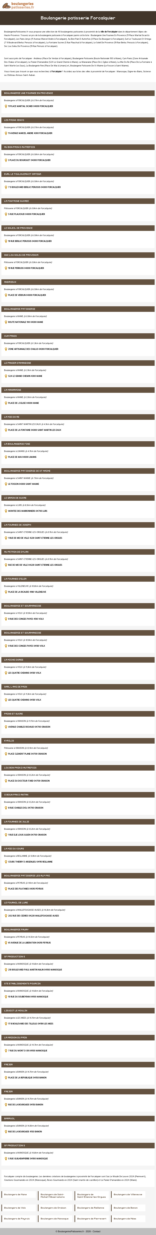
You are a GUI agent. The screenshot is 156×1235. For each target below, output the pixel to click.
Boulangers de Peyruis (17, 1219)
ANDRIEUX (10, 282)
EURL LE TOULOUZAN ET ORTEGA (22, 174)
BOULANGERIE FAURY (16, 930)
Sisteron (147, 71)
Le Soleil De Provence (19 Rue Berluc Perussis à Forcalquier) (121, 43)
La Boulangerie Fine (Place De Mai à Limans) (46, 66)
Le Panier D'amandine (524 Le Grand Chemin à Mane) (53, 62)
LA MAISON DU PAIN (15, 1038)
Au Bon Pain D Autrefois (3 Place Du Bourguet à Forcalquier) (96, 39)
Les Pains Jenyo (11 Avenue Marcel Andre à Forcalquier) (41, 39)
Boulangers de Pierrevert (91, 1219)
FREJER (8, 1064)
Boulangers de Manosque (55, 1219)
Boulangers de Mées (125, 1219)
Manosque (122, 71)
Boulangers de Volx (15, 1208)
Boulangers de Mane (15, 1194)
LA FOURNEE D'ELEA (15, 579)
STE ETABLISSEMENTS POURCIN (22, 984)
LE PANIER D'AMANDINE (17, 363)
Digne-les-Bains (135, 71)
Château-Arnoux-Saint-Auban (21, 75)
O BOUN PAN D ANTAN (16, 795)
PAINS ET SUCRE (13, 714)
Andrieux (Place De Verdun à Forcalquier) (52, 58)
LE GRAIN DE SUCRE (15, 498)
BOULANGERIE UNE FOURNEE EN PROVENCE (28, 93)
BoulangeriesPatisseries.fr (16, 32)
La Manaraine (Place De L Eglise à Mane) (97, 62)
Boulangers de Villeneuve (128, 1194)
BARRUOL (9, 1118)
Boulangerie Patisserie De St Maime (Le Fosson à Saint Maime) (99, 66)
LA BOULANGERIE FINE (17, 444)
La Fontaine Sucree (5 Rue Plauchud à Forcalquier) (69, 43)
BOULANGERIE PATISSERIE (19, 309)
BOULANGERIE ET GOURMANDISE (22, 606)
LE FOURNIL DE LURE (16, 903)
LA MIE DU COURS (14, 849)
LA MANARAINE (12, 390)
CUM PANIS (10, 336)
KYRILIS (9, 741)
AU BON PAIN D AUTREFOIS (19, 147)
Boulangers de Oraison (53, 1208)
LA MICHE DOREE (13, 660)
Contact (96, 1231)
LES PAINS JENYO (14, 120)
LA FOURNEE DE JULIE (16, 822)
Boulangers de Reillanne (90, 1208)
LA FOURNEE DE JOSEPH (17, 525)
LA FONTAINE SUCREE (16, 201)
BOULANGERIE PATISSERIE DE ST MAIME (27, 471)
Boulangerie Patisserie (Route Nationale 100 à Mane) (97, 58)
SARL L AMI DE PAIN (15, 687)
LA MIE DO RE (11, 417)
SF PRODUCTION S (14, 957)
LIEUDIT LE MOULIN (15, 1011)
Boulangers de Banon (126, 1208)
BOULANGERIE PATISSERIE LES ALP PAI (27, 876)
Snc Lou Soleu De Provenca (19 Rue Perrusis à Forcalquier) (30, 46)
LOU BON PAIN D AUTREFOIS (20, 768)
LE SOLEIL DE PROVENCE (18, 228)
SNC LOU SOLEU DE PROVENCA (21, 255)
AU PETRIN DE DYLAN (16, 552)
